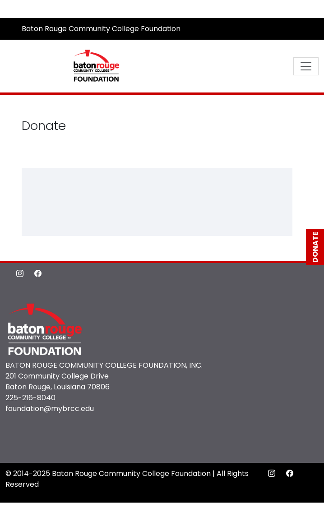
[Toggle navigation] (306, 66)
